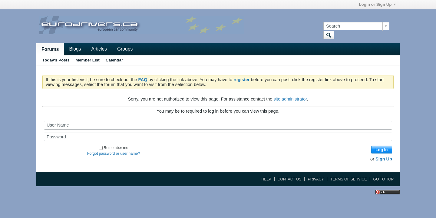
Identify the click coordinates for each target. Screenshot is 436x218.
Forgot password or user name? (113, 153)
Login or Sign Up (377, 4)
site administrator (290, 99)
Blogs (75, 48)
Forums (50, 49)
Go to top (383, 179)
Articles (99, 48)
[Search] (356, 26)
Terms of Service (348, 179)
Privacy (316, 179)
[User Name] (218, 125)
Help (266, 179)
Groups (125, 48)
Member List (88, 60)
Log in (381, 149)
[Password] (218, 137)
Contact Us (290, 179)
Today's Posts (56, 60)
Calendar (114, 60)
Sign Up (383, 159)
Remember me (113, 148)
